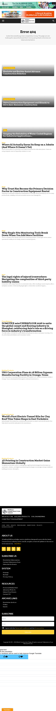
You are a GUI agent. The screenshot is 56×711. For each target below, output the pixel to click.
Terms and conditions (22, 628)
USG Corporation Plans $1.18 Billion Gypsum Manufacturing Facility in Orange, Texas (27, 373)
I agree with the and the (23, 628)
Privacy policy (39, 628)
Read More (17, 543)
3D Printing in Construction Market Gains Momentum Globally (26, 461)
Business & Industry (9, 68)
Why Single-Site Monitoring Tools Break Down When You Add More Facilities (25, 234)
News (5, 130)
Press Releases (7, 321)
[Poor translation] (20, 656)
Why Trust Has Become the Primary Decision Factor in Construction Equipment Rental (27, 190)
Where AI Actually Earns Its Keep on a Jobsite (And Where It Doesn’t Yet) (28, 146)
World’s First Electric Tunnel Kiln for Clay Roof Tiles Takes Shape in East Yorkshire (26, 417)
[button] (3, 20)
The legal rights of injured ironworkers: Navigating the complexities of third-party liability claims (26, 279)
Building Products (8, 370)
